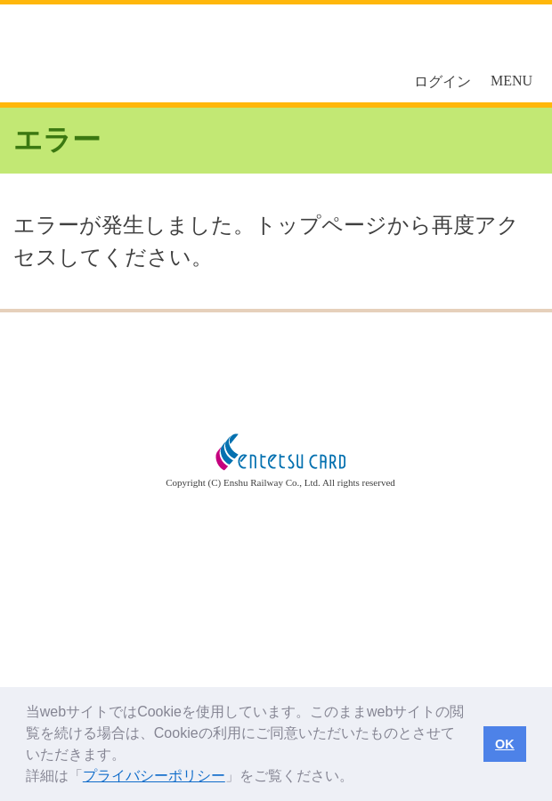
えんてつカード (124, 53)
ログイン (442, 81)
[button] (359, 778)
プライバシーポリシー (154, 775)
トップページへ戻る (276, 370)
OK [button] (505, 744)
